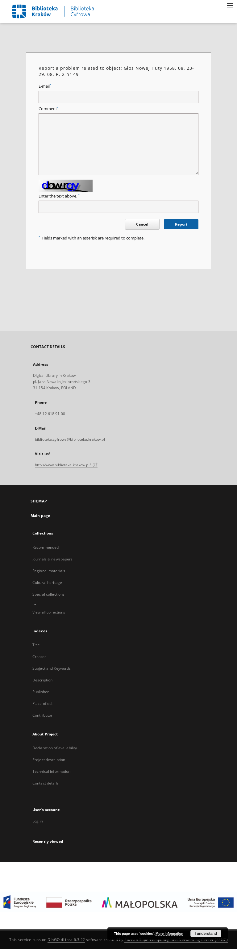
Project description (48, 759)
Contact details (45, 783)
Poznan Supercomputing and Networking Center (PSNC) (176, 939)
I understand (206, 933)
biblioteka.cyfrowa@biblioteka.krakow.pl (70, 439)
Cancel (142, 224)
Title (36, 644)
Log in (37, 821)
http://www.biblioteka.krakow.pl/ (66, 465)
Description (42, 680)
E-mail (45, 86)
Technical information (51, 771)
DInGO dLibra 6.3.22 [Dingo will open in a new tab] (66, 939)
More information (169, 933)
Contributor (42, 715)
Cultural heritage (47, 582)
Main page (40, 515)
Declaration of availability (54, 748)
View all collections (48, 612)
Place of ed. (42, 703)
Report (181, 224)
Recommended (45, 547)
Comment (49, 108)
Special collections (48, 594)
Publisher (40, 691)
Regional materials (48, 570)
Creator (39, 656)
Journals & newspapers (52, 559)
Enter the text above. (59, 196)
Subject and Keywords (51, 668)
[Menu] (229, 5)
